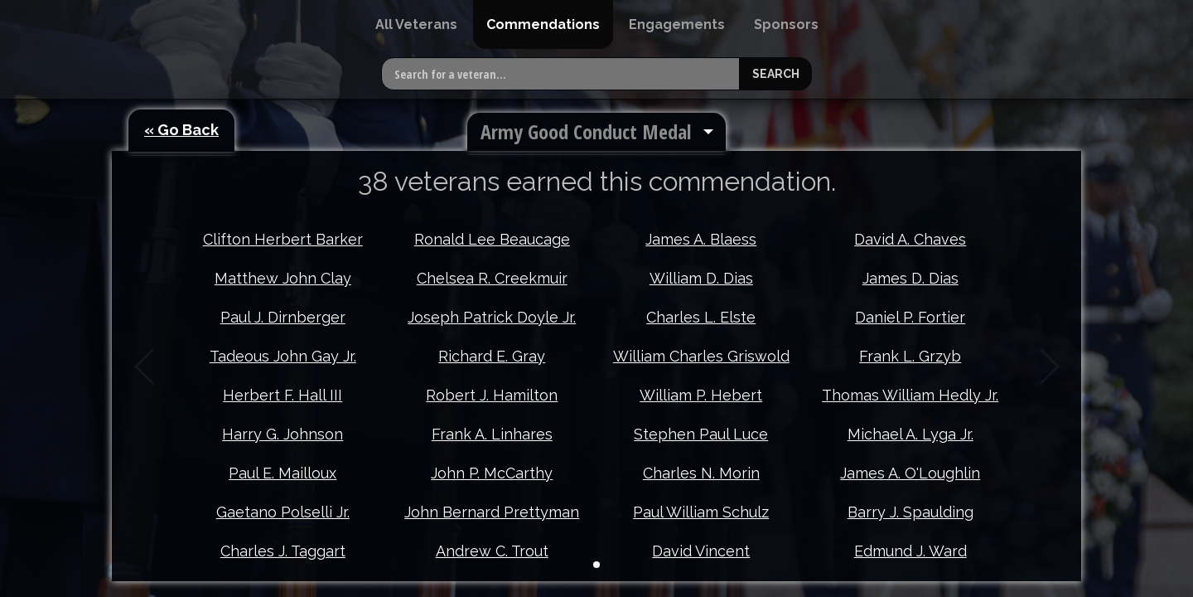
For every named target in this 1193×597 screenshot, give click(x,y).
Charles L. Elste (701, 317)
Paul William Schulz (701, 512)
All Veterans (416, 24)
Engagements (677, 24)
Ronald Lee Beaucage (492, 239)
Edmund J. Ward (910, 551)
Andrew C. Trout (492, 551)
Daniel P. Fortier (910, 317)
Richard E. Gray (491, 356)
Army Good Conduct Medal (586, 131)
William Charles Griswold (701, 356)
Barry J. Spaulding (910, 512)
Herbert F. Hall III (282, 395)
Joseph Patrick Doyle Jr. (492, 317)
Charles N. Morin (701, 473)
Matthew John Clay (283, 278)
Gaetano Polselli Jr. (283, 512)
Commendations (543, 24)
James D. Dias (910, 278)
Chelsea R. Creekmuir (492, 278)
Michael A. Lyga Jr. (910, 434)
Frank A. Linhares (492, 434)
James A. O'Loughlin (910, 473)
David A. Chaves (910, 239)
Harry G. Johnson (282, 434)
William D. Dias (701, 278)
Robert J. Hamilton (492, 395)
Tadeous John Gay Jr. (283, 356)
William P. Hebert (701, 395)
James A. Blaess (700, 239)
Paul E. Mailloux (282, 473)
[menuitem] (416, 24)
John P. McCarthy (492, 473)
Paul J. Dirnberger (282, 317)
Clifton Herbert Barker (283, 239)
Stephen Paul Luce (701, 434)
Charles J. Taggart (282, 551)
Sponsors (786, 24)
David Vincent (701, 551)
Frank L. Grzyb (910, 356)
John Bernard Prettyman (491, 512)
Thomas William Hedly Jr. (910, 395)
